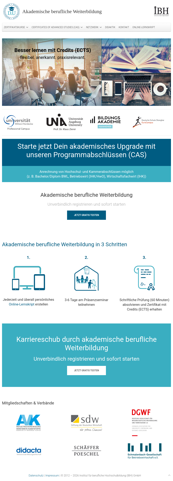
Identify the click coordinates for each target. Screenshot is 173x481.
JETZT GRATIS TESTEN (86, 215)
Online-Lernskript (143, 27)
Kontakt (124, 27)
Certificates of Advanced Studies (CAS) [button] (57, 27)
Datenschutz (36, 475)
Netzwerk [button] (94, 27)
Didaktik (110, 27)
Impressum (52, 475)
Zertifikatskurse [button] (16, 27)
